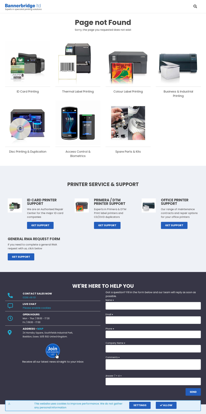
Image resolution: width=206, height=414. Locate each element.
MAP (40, 329)
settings (139, 405)
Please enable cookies (37, 308)
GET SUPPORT (40, 225)
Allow (166, 405)
